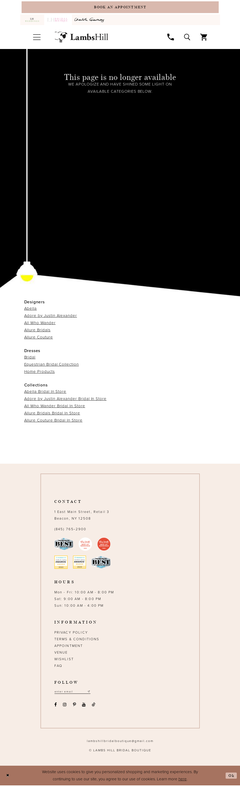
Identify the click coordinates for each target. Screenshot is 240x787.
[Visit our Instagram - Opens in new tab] (65, 706)
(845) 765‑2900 (70, 530)
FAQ (58, 667)
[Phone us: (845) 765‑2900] (170, 38)
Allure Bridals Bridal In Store (52, 414)
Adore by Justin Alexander (50, 316)
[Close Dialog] (8, 777)
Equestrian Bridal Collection (51, 365)
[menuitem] (32, 20)
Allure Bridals (37, 331)
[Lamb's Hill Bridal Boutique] (81, 38)
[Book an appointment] (120, 7)
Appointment (68, 647)
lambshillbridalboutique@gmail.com (120, 742)
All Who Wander (40, 323)
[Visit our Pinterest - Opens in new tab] (74, 706)
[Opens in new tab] (90, 20)
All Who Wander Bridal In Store (54, 407)
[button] (37, 38)
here (182, 780)
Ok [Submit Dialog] (231, 777)
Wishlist (64, 660)
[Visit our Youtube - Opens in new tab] (84, 706)
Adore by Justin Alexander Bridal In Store (65, 399)
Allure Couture (38, 338)
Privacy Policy (71, 633)
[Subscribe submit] (92, 693)
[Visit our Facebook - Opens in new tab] (55, 706)
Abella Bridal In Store (45, 392)
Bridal (30, 358)
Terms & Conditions (77, 640)
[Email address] (74, 693)
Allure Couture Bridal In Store (53, 421)
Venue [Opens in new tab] (61, 653)
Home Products (39, 372)
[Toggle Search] (187, 38)
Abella (30, 309)
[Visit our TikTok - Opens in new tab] (94, 706)
